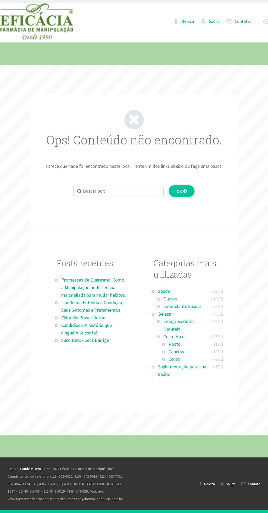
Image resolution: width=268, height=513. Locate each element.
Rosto (175, 344)
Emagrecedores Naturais (178, 325)
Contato (242, 21)
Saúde (214, 21)
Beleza (188, 21)
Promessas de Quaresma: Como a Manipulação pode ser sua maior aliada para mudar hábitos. (93, 287)
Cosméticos (175, 336)
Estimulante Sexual (182, 306)
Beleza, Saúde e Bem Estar (29, 468)
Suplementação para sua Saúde (182, 370)
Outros (170, 299)
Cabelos (176, 352)
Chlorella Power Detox (83, 318)
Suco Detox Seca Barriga (85, 340)
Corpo (174, 359)
